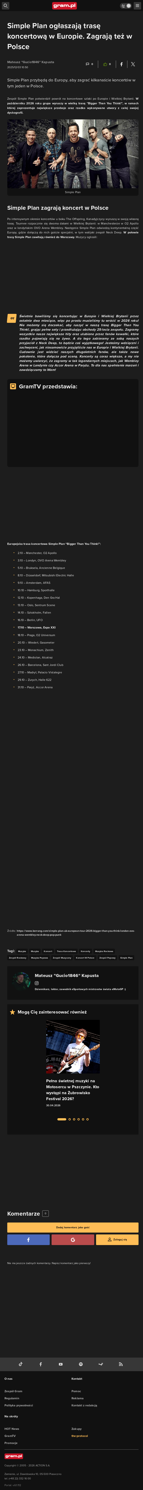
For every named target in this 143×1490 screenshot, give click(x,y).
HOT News (11, 1429)
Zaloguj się (120, 1240)
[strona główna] (64, 5)
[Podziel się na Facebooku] (121, 64)
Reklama (78, 1398)
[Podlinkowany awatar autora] (21, 981)
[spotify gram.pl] (82, 1364)
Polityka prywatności (18, 1405)
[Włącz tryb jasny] (126, 6)
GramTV (10, 1436)
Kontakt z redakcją (84, 1405)
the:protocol (80, 1436)
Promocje (11, 1443)
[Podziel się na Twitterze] (133, 64)
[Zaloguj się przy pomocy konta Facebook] (28, 1239)
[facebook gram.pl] (42, 1364)
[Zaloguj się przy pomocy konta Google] (73, 1239)
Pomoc (76, 1391)
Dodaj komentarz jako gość (73, 1227)
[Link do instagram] (37, 983)
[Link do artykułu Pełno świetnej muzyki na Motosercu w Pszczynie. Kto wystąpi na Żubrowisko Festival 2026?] (73, 1067)
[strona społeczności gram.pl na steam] (101, 1364)
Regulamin (11, 1398)
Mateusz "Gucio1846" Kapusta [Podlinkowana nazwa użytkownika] (30, 62)
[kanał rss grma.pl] (122, 1364)
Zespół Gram (13, 1391)
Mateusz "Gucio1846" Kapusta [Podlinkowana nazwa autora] (67, 975)
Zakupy (77, 1429)
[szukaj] (5, 5)
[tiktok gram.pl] (21, 1364)
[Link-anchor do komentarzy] (89, 64)
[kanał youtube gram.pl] (61, 1364)
